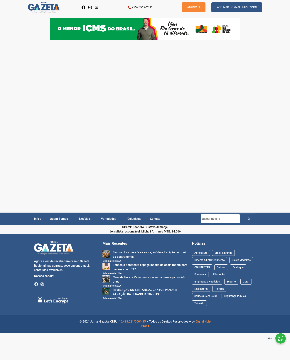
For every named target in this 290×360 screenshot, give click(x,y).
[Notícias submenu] (91, 219)
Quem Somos (59, 219)
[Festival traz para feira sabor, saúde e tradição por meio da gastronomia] (106, 254)
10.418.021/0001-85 (132, 321)
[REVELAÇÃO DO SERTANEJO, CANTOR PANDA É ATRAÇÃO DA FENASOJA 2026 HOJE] (106, 292)
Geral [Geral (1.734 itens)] (246, 281)
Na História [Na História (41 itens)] (201, 288)
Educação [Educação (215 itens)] (219, 274)
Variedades (108, 219)
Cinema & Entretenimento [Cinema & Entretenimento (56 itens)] (209, 260)
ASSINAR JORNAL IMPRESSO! (237, 7)
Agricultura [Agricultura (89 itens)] (201, 252)
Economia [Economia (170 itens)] (200, 274)
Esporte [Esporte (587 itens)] (231, 281)
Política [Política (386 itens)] (219, 288)
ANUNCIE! (193, 7)
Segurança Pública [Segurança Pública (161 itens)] (235, 295)
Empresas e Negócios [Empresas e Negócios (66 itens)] (207, 281)
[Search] (248, 218)
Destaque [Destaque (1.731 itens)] (238, 267)
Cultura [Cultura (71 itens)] (221, 267)
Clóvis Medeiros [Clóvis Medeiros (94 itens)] (241, 260)
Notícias (84, 219)
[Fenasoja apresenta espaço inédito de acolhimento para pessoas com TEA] (106, 267)
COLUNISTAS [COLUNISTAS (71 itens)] (202, 267)
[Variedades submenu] (118, 219)
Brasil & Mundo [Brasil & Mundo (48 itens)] (223, 252)
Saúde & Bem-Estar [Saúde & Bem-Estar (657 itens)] (205, 295)
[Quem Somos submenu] (69, 219)
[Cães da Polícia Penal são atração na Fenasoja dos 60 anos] (106, 279)
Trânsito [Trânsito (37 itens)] (199, 303)
